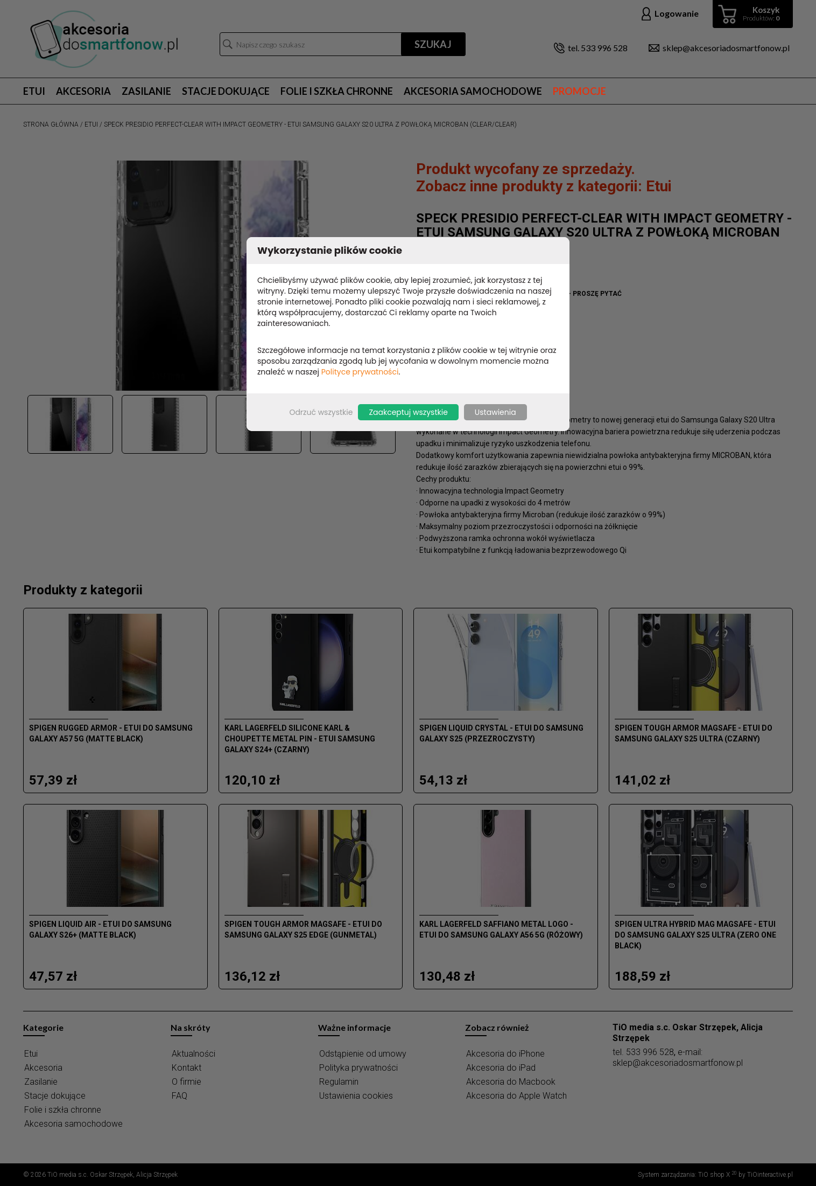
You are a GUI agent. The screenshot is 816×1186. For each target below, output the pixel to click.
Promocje (579, 91)
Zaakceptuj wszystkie (408, 412)
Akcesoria (83, 91)
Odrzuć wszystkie (321, 412)
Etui (34, 91)
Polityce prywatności (360, 371)
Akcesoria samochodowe (473, 91)
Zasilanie (146, 91)
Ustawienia (495, 412)
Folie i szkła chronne (336, 91)
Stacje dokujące (226, 91)
